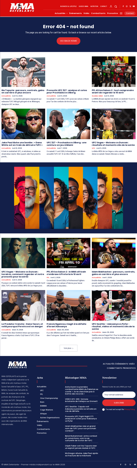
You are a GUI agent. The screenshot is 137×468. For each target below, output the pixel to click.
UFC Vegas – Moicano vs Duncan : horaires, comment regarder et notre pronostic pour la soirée (22, 274)
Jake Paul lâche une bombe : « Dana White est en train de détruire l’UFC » (22, 143)
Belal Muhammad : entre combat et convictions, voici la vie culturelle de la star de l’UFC (81, 438)
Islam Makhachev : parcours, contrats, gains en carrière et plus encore (113, 273)
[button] (116, 6)
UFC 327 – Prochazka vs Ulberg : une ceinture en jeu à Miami (67, 143)
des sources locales (15, 417)
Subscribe (119, 402)
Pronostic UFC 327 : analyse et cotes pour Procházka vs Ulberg (67, 91)
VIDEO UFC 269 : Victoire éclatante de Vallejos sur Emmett (81, 400)
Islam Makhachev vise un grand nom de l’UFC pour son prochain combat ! (80, 428)
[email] (119, 394)
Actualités (6, 96)
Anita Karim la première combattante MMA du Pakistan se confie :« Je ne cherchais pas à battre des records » (81, 390)
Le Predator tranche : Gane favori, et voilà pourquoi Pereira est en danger (22, 325)
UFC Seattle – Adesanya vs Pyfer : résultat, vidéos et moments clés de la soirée (113, 326)
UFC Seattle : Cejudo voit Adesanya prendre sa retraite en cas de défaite (80, 409)
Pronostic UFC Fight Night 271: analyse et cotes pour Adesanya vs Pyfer (81, 418)
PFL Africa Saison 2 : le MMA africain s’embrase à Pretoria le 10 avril (66, 273)
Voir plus (68, 348)
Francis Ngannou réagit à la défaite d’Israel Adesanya (66, 325)
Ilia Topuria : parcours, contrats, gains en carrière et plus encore (22, 91)
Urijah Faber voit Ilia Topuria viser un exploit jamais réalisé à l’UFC (81, 447)
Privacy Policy (129, 409)
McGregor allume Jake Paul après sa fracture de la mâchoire (81, 454)
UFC (93, 148)
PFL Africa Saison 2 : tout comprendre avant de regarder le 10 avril (113, 91)
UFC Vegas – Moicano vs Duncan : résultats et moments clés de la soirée (113, 143)
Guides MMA (97, 96)
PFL (48, 277)
